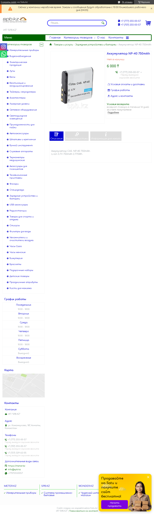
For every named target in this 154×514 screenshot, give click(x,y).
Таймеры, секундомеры (23, 92)
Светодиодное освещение (18, 117)
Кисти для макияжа (21, 288)
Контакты (115, 37)
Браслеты (15, 264)
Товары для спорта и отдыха (22, 218)
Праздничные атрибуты (24, 282)
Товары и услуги (63, 45)
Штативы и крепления (23, 139)
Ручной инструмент (21, 145)
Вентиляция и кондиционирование (21, 84)
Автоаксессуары (19, 133)
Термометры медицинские (17, 158)
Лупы (12, 71)
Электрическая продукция (18, 63)
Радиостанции (18, 211)
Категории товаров (78, 37)
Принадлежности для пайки (22, 126)
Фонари (14, 184)
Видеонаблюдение (20, 56)
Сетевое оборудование (23, 110)
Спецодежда (17, 190)
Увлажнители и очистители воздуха (21, 238)
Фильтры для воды (20, 231)
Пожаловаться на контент (83, 511)
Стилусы (15, 225)
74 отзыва (127, 2)
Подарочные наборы (21, 270)
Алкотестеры (17, 98)
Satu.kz (93, 508)
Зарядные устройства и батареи (95, 45)
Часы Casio (16, 246)
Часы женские (18, 252)
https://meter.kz (16, 466)
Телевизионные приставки (18, 176)
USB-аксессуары (19, 205)
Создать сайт (8, 2)
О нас (101, 37)
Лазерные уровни (19, 104)
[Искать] (103, 23)
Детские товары (19, 276)
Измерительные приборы (24, 50)
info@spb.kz (14, 469)
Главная (55, 37)
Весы (12, 77)
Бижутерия (16, 258)
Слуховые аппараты (21, 151)
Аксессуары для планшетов (18, 167)
